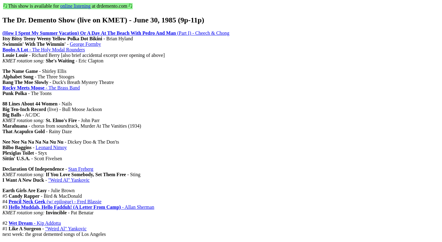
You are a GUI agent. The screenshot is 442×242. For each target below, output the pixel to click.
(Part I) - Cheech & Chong (115, 33)
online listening (75, 6)
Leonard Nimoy (51, 147)
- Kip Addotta (35, 223)
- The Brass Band (41, 87)
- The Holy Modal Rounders (43, 49)
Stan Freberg (80, 169)
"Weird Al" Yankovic (69, 180)
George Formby (85, 44)
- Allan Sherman (81, 207)
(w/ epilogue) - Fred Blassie (55, 201)
